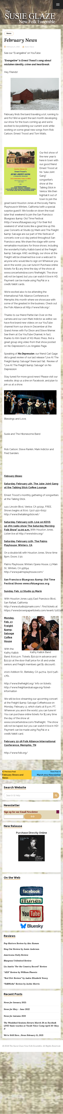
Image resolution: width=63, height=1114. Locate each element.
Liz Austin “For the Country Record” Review (25, 966)
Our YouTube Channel (30, 334)
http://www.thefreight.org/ (19, 683)
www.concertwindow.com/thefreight (24, 272)
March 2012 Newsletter (47, 773)
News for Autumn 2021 (15, 1016)
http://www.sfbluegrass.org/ (21, 222)
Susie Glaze (29, 47)
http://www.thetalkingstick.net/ (22, 514)
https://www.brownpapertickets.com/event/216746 (33, 610)
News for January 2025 (15, 1002)
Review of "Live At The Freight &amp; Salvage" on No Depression (31, 365)
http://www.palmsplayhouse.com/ (24, 572)
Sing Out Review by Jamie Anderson (21, 949)
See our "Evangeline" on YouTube (22, 53)
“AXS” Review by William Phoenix (20, 972)
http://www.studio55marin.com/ (22, 606)
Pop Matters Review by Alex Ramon (21, 943)
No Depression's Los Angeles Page (27, 346)
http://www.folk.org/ (38, 307)
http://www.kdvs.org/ (31, 533)
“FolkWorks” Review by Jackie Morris (22, 984)
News (8, 33)
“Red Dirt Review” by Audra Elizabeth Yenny (26, 978)
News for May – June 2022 (17, 1009)
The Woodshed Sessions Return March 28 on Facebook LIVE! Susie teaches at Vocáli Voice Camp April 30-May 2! (31, 1025)
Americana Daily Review (16, 955)
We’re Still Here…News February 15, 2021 (23, 1035)
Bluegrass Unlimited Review (17, 960)
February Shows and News (15, 774)
